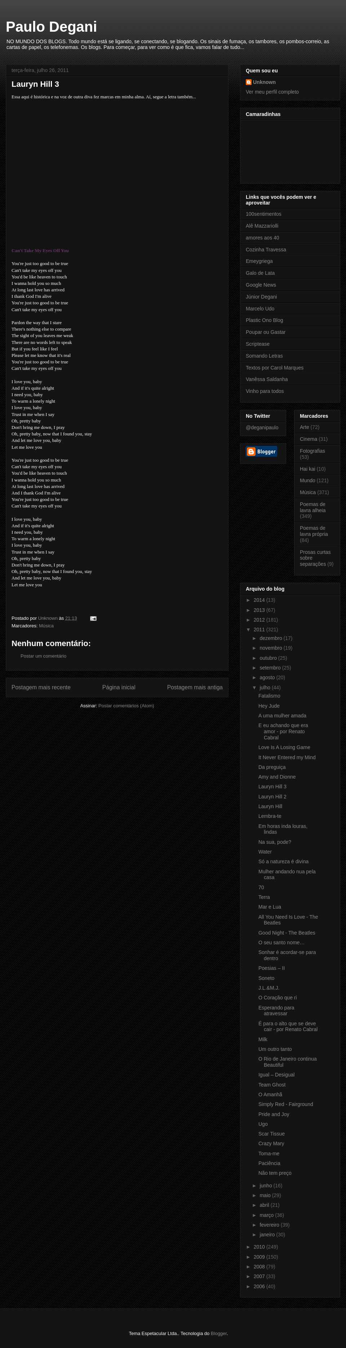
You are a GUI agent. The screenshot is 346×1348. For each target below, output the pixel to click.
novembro (271, 648)
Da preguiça (272, 767)
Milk (262, 1039)
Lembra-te (269, 816)
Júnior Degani (261, 297)
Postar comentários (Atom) (126, 705)
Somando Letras (264, 356)
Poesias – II (271, 968)
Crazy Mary (271, 1143)
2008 (260, 1266)
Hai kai (307, 469)
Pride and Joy (273, 1114)
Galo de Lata (260, 273)
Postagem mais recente (41, 687)
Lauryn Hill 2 (272, 797)
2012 (260, 620)
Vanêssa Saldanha (267, 379)
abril (265, 1205)
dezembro (271, 638)
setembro (271, 668)
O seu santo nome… (281, 942)
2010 (260, 1247)
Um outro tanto (275, 1049)
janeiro (268, 1234)
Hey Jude (269, 706)
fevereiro (270, 1225)
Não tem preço (275, 1173)
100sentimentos (263, 214)
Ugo (263, 1124)
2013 (260, 610)
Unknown (264, 82)
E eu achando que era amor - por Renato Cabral (283, 731)
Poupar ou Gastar (266, 332)
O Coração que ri (277, 997)
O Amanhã (270, 1094)
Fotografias (312, 451)
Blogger (219, 1333)
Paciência (269, 1163)
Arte (304, 427)
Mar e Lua (269, 907)
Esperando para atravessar (276, 1011)
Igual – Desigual (276, 1075)
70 (261, 887)
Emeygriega (259, 261)
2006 (260, 1286)
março (267, 1215)
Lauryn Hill (270, 806)
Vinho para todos (265, 391)
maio (266, 1195)
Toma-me (268, 1153)
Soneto (266, 978)
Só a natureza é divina (283, 861)
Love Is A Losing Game (284, 747)
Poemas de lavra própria (314, 531)
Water (265, 852)
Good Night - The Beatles (286, 933)
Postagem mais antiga (195, 687)
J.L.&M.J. (268, 988)
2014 (260, 600)
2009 (260, 1257)
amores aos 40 (262, 238)
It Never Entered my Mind (287, 757)
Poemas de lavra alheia (313, 507)
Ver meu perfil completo (272, 92)
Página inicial (119, 687)
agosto (268, 677)
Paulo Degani (51, 27)
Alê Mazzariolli (262, 226)
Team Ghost (271, 1085)
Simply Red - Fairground (285, 1104)
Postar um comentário (43, 656)
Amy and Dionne (277, 777)
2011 (260, 629)
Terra (264, 897)
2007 (260, 1276)
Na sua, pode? (274, 842)
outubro (269, 658)
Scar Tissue (271, 1134)
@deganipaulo (262, 427)
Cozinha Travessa (266, 249)
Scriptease (258, 344)
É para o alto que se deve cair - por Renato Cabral (288, 1027)
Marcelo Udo (260, 309)
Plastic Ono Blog (264, 320)
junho (266, 1185)
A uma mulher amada (282, 715)
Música (46, 625)
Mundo (307, 480)
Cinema (308, 439)
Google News (261, 285)
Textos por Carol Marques (274, 368)
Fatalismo (269, 696)
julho (265, 687)
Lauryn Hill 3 (272, 786)
